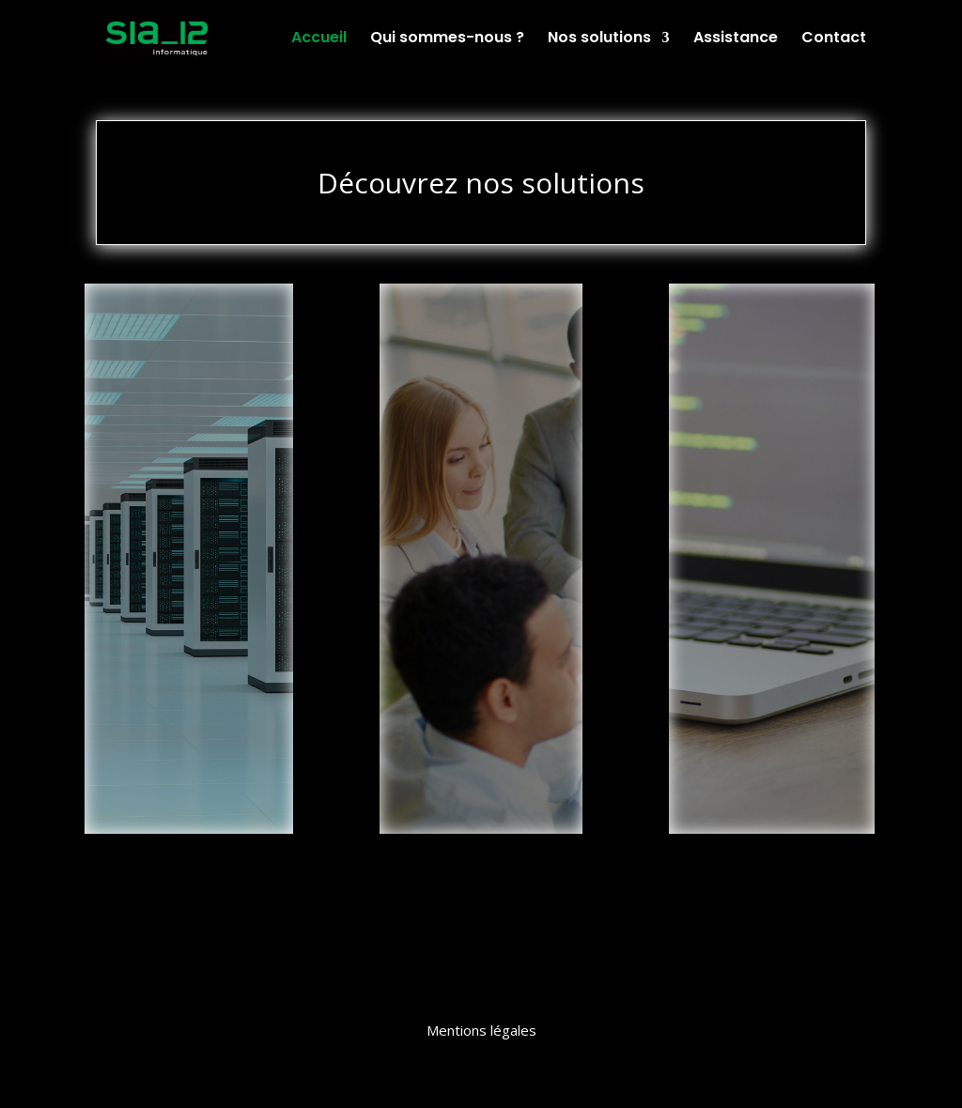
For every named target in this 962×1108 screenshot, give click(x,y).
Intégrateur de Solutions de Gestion (481, 337)
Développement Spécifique (771, 329)
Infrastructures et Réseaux (189, 329)
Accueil (319, 39)
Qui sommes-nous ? (447, 39)
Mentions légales (481, 1030)
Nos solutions (599, 39)
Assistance (735, 39)
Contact (833, 39)
